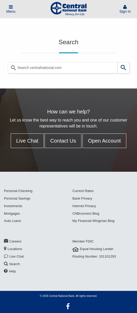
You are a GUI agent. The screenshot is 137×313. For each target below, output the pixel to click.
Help (10, 271)
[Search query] (62, 67)
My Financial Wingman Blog (94, 221)
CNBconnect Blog (86, 213)
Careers (12, 241)
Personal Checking (18, 191)
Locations (13, 249)
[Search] (123, 67)
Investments (13, 206)
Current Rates (83, 191)
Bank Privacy (82, 198)
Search (12, 264)
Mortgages (12, 213)
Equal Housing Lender (93, 249)
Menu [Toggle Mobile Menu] (10, 9)
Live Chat (27, 141)
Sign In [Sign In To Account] (125, 9)
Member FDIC (83, 241)
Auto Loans (12, 221)
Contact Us (63, 141)
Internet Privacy (84, 206)
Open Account (104, 141)
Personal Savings (17, 198)
